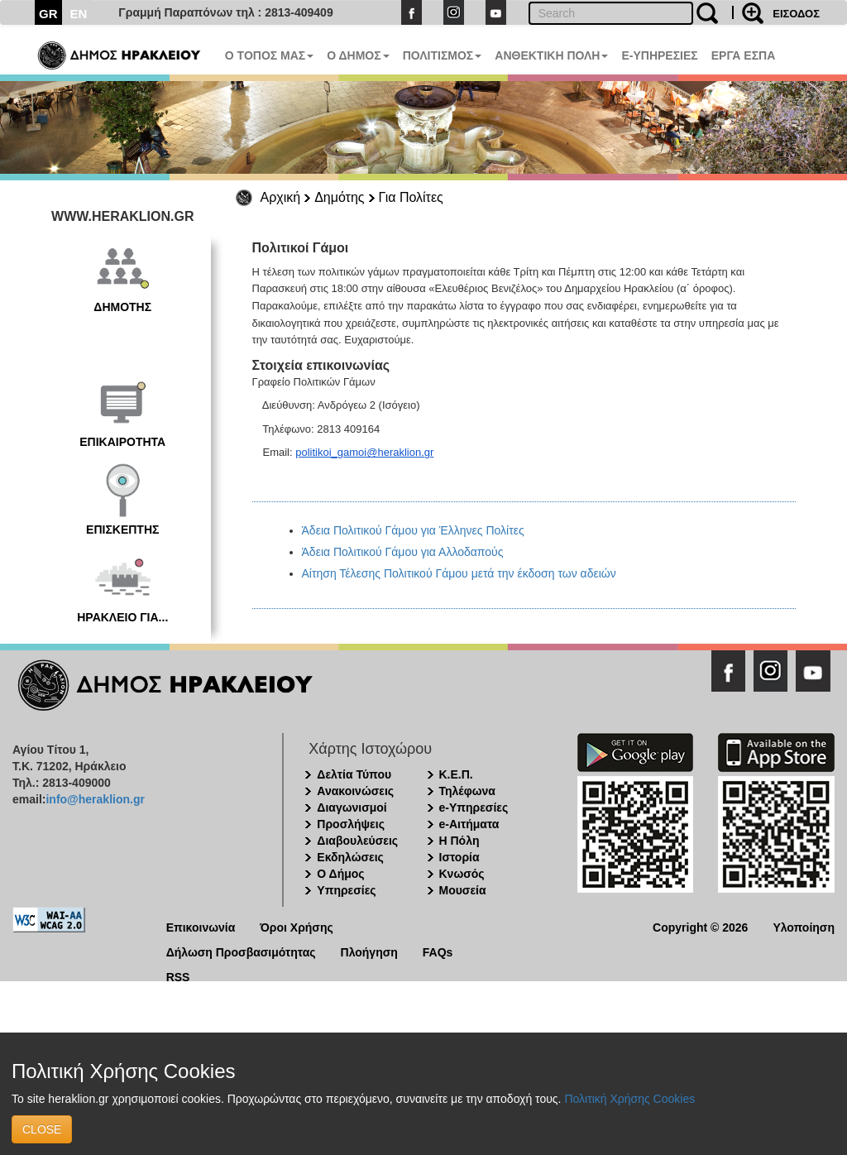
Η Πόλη (459, 840)
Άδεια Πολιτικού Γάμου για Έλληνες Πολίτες (413, 530)
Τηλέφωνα (467, 791)
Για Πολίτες (411, 197)
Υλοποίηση (804, 926)
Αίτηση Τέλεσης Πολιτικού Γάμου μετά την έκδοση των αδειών (459, 573)
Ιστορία (459, 857)
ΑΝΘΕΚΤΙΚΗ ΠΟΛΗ (551, 55)
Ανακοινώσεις (355, 791)
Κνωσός (462, 873)
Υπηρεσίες (346, 890)
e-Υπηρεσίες (474, 807)
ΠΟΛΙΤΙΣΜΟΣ (442, 55)
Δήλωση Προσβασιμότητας (241, 951)
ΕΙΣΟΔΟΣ (796, 13)
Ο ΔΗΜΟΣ (358, 55)
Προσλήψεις (351, 824)
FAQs (438, 951)
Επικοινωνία (201, 926)
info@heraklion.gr (94, 799)
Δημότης (339, 197)
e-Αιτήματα (469, 824)
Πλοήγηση (369, 951)
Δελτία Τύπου (354, 774)
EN (79, 14)
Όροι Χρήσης (296, 926)
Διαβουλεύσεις (357, 840)
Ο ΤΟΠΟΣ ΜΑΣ (269, 55)
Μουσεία (462, 890)
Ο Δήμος (340, 873)
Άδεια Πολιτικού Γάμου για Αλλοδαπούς (403, 551)
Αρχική (281, 197)
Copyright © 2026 (700, 926)
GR (48, 14)
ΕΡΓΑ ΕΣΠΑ (743, 55)
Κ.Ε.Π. (456, 774)
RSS (178, 975)
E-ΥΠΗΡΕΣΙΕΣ (659, 55)
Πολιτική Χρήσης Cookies (629, 1098)
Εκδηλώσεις (350, 857)
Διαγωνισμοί (351, 807)
